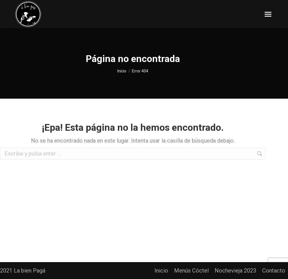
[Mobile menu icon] (268, 14)
